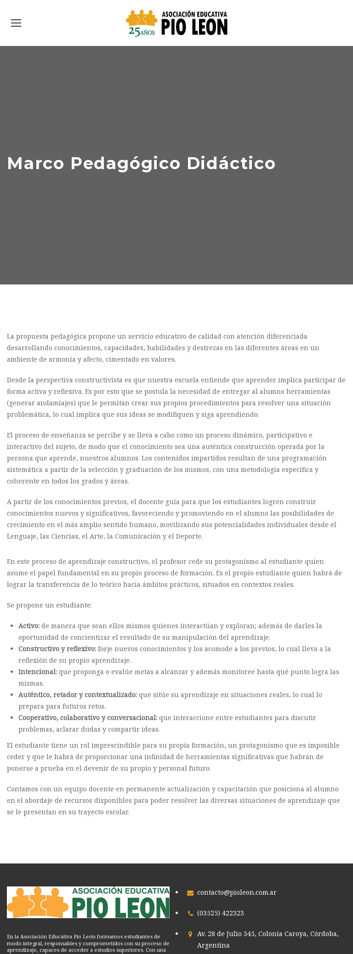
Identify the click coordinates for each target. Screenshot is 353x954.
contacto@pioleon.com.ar (237, 892)
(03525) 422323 (220, 913)
